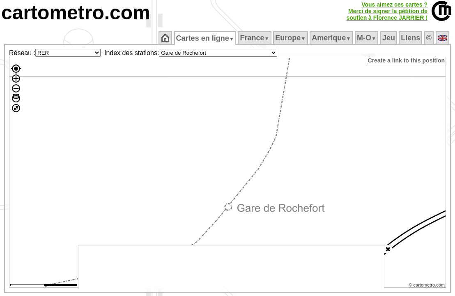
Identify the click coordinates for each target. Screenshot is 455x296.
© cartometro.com (427, 286)
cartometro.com (75, 12)
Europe (291, 38)
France (255, 38)
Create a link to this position (406, 60)
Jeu (389, 38)
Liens (411, 38)
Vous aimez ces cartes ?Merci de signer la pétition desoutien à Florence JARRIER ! (386, 11)
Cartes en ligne (205, 38)
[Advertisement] (231, 267)
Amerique (332, 38)
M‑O (367, 38)
